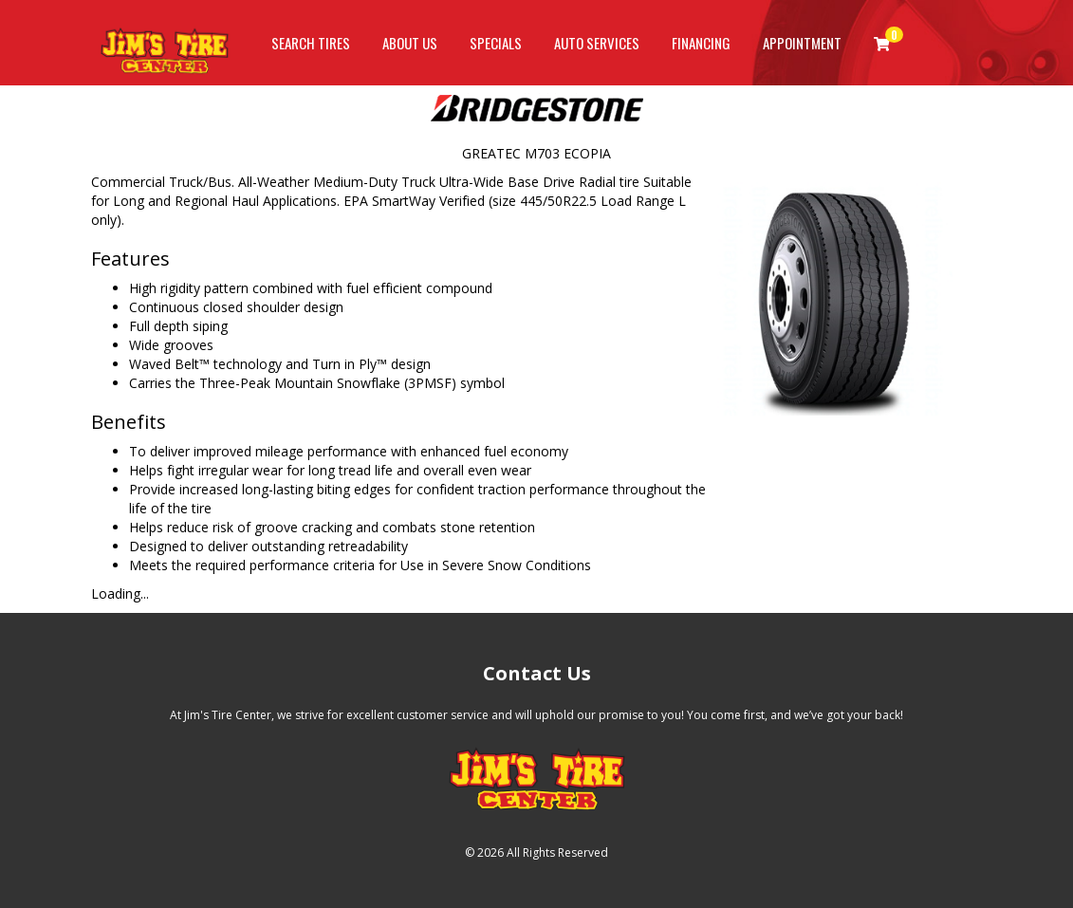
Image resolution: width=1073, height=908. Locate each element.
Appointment (802, 42)
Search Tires (310, 42)
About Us (409, 42)
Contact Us (537, 673)
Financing (701, 42)
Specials (496, 42)
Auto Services (596, 42)
